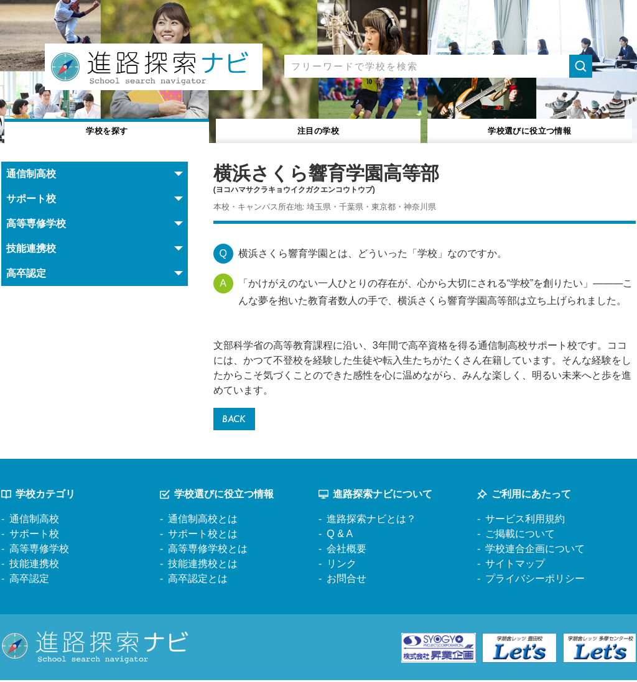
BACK (236, 419)
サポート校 (34, 536)
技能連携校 (34, 566)
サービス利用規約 (525, 521)
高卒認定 (29, 581)
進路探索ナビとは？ (371, 521)
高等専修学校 (39, 551)
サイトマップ (515, 566)
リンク (341, 566)
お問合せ (346, 581)
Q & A (340, 536)
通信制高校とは (203, 521)
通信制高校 (34, 521)
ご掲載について (520, 536)
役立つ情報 (530, 129)
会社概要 (346, 551)
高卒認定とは (198, 581)
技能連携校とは (203, 566)
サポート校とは (203, 536)
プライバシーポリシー (535, 581)
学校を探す (107, 129)
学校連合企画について (535, 551)
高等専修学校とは (208, 551)
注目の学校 (318, 129)
